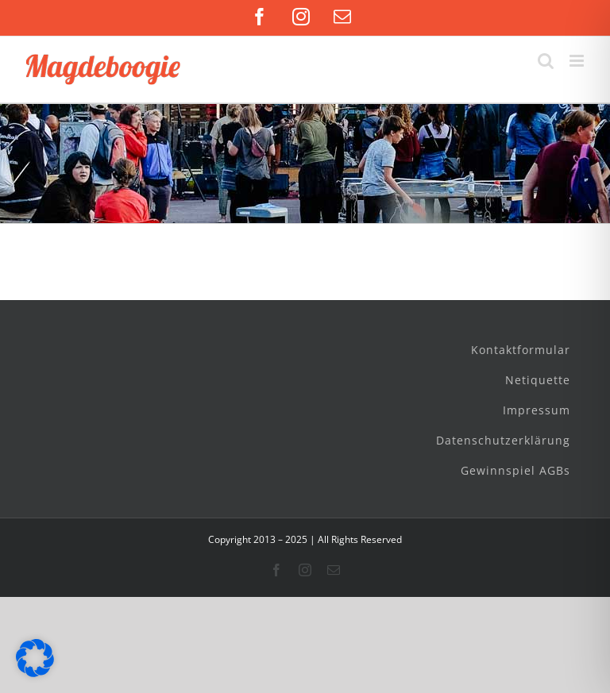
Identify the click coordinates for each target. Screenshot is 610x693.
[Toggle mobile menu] (577, 60)
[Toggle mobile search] (546, 60)
